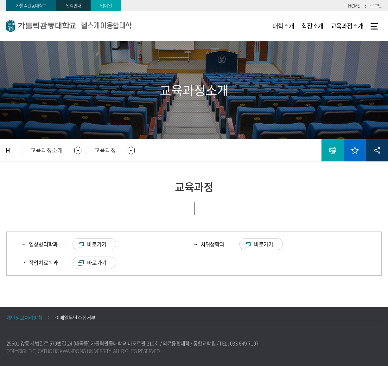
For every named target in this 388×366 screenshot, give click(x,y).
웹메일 (106, 5)
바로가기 (96, 244)
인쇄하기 (332, 150)
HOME (353, 5)
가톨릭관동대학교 (31, 5)
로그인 (376, 5)
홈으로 (13, 150)
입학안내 (73, 5)
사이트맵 (374, 26)
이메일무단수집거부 (75, 317)
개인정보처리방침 (24, 317)
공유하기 (377, 150)
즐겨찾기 (355, 150)
